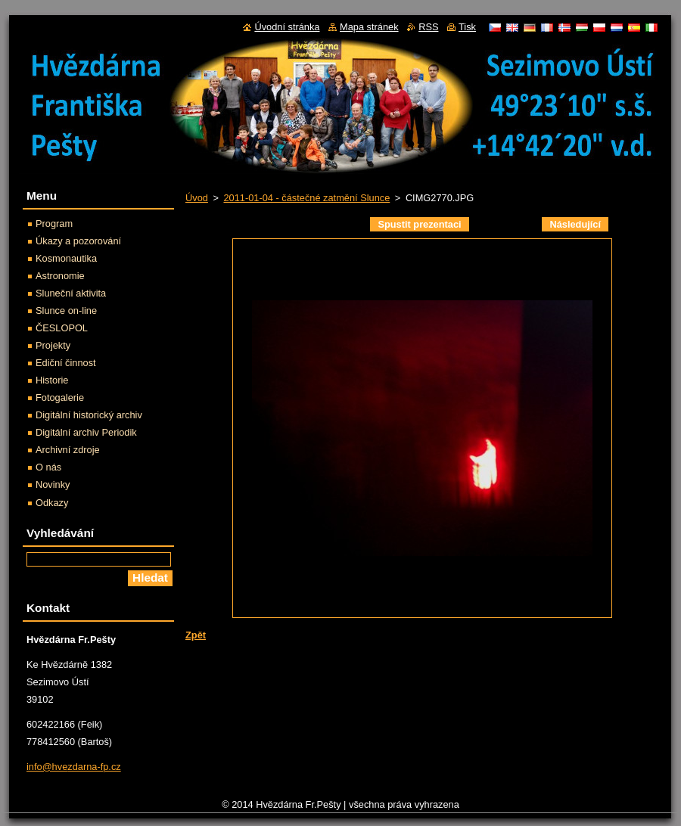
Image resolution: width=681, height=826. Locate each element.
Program (54, 223)
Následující (575, 224)
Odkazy (52, 502)
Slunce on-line (66, 310)
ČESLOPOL (62, 328)
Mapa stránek (369, 27)
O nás (48, 467)
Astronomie (60, 275)
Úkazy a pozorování (78, 241)
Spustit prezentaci (419, 224)
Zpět (195, 635)
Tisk (467, 27)
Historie (52, 380)
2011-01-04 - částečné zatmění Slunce (306, 197)
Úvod (196, 197)
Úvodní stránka (286, 27)
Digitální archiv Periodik (86, 432)
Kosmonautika (66, 258)
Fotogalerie (60, 397)
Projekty (53, 345)
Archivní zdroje (68, 449)
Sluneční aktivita (71, 293)
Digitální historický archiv (89, 415)
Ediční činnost (66, 362)
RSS (428, 27)
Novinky (53, 484)
